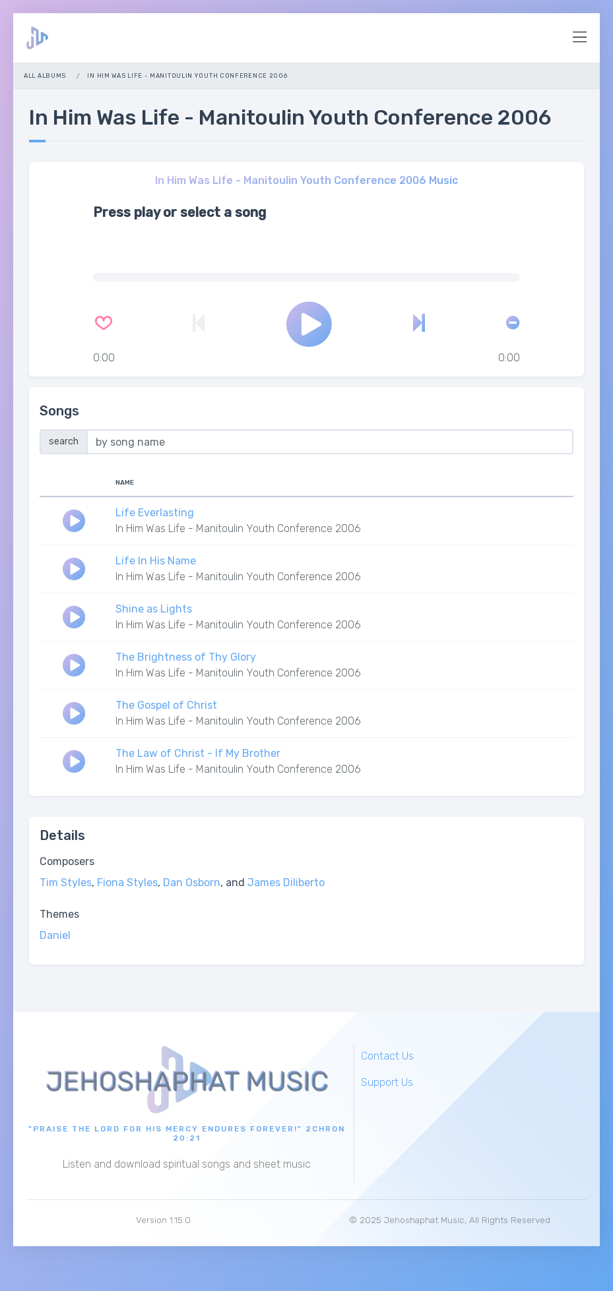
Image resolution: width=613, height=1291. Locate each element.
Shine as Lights (153, 609)
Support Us (387, 1082)
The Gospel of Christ (166, 705)
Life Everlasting (154, 512)
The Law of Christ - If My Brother (197, 753)
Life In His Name (155, 561)
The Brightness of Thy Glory (185, 657)
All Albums (45, 75)
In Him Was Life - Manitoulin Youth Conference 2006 (238, 528)
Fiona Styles (127, 882)
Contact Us (387, 1056)
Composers (67, 861)
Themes (59, 914)
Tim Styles (66, 882)
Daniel (55, 935)
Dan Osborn (191, 882)
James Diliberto (286, 882)
